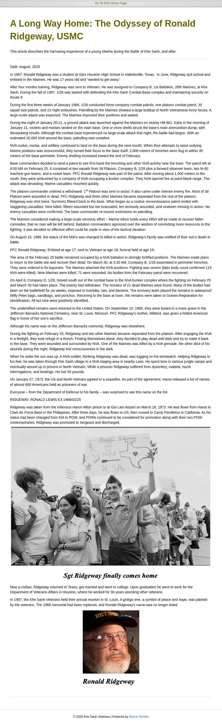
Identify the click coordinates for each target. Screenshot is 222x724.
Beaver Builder (139, 716)
